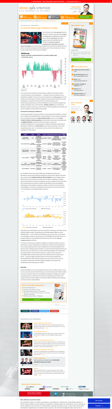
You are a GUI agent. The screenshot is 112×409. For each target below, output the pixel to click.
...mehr (46, 328)
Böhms (27, 17)
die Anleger (54, 38)
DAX (33, 256)
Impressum (23, 401)
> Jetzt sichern (37, 299)
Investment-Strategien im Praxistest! (44, 349)
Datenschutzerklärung (70, 399)
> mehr (73, 112)
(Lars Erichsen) (46, 32)
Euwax (24, 122)
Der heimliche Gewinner (40, 331)
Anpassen (99, 395)
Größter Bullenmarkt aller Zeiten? (43, 323)
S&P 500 (55, 36)
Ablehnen (99, 401)
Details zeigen (24, 406)
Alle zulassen (99, 390)
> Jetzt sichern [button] (81, 60)
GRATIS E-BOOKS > (85, 17)
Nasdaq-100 (47, 36)
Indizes (65, 34)
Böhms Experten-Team (77, 103)
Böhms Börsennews (30, 21)
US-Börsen (58, 32)
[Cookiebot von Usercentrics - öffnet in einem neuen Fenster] (10, 406)
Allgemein (38, 21)
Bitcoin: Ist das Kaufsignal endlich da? (44, 340)
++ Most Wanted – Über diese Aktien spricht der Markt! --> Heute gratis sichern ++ (56, 1)
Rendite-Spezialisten (39, 358)
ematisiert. (29, 46)
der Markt (57, 97)
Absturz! (36, 368)
